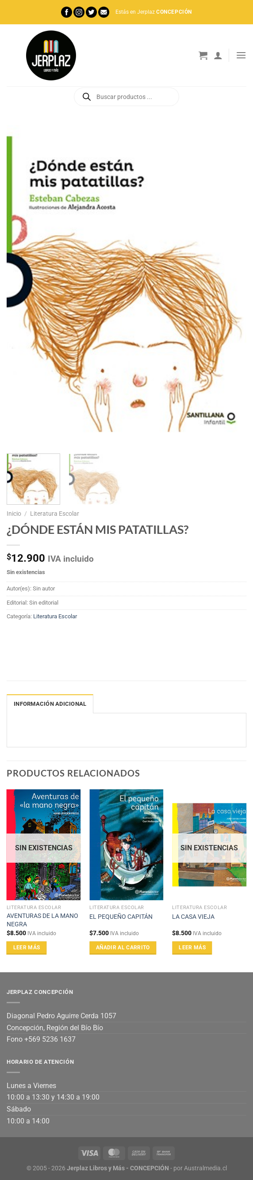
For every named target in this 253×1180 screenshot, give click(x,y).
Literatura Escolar (54, 513)
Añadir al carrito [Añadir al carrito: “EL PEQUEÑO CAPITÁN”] (123, 947)
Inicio (14, 513)
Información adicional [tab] (50, 703)
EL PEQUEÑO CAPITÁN (121, 917)
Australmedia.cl (205, 1168)
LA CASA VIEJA (193, 917)
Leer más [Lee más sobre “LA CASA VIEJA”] (192, 947)
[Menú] (241, 55)
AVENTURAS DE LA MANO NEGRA (42, 920)
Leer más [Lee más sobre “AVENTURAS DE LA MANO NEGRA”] (26, 947)
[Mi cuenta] (218, 55)
